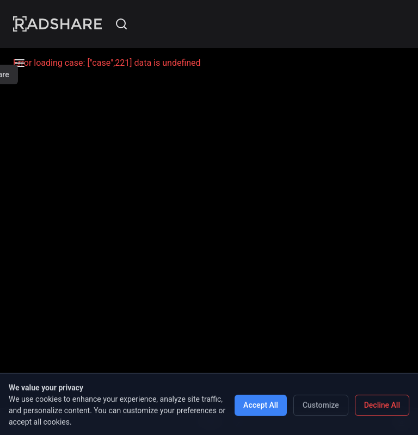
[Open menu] (16, 422)
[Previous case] (180, 422)
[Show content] (402, 422)
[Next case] (238, 422)
